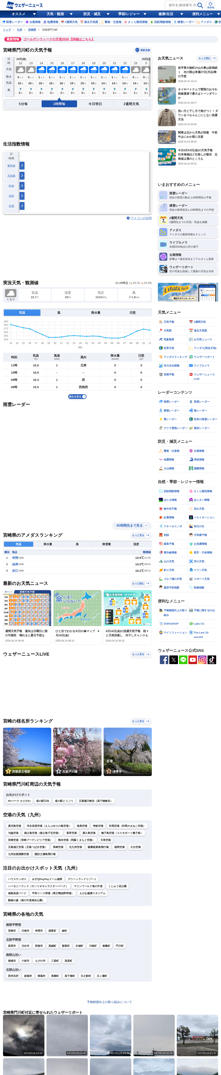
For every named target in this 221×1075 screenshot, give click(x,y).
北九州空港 (75, 847)
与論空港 (13, 832)
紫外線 (11, 165)
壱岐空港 (98, 825)
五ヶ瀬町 (102, 975)
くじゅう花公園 (117, 886)
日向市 (25, 945)
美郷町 (55, 975)
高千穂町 (70, 975)
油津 (15, 564)
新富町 (66, 945)
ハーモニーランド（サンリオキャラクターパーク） (38, 886)
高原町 (68, 960)
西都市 (39, 945)
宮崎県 (32, 29)
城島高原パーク (17, 893)
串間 (15, 557)
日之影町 (86, 975)
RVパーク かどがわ (19, 800)
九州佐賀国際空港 (18, 854)
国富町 (52, 930)
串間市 (39, 930)
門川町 (120, 945)
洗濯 (11, 206)
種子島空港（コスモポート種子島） (122, 832)
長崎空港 (58, 847)
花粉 (11, 196)
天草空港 (105, 840)
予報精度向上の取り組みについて (109, 1002)
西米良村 (13, 975)
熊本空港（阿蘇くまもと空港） (76, 840)
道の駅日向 (42, 800)
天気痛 (11, 175)
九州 (19, 29)
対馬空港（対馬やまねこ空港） (127, 825)
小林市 (25, 960)
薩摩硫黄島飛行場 (98, 847)
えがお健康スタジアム (92, 893)
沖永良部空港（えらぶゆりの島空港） (49, 825)
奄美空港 (82, 825)
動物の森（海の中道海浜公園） (26, 900)
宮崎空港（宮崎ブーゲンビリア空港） (30, 840)
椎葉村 (41, 975)
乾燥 (11, 185)
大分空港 (135, 847)
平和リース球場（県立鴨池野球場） (53, 893)
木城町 (79, 945)
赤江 (15, 570)
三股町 (55, 960)
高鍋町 (52, 945)
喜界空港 (71, 832)
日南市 (25, 930)
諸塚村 (28, 975)
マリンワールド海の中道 (88, 886)
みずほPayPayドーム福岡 (47, 879)
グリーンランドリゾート (82, 879)
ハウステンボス (17, 879)
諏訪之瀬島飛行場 (45, 854)
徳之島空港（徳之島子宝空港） (42, 832)
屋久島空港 (89, 832)
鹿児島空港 (14, 825)
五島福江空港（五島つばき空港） (27, 847)
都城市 (12, 960)
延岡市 (12, 945)
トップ (7, 29)
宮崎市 (12, 930)
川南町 (93, 945)
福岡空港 (119, 847)
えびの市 (40, 960)
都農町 (106, 945)
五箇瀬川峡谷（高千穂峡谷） (96, 800)
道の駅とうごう (64, 800)
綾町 (64, 930)
